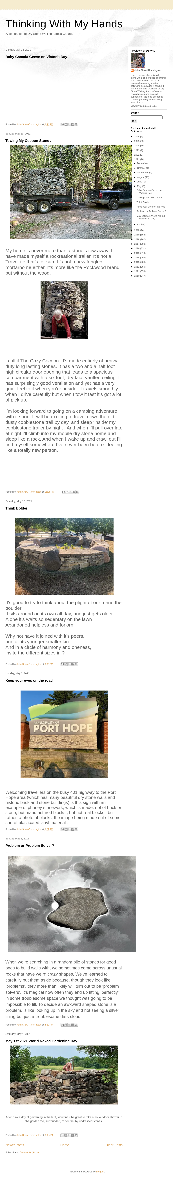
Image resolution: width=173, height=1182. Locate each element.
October (141, 168)
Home (64, 1145)
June (140, 181)
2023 (137, 150)
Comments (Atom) (29, 1152)
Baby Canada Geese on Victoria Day (36, 57)
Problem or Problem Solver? (29, 846)
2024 (137, 145)
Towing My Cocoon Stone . (28, 141)
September (143, 172)
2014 (137, 257)
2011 (137, 271)
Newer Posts (14, 1145)
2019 (137, 234)
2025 (137, 141)
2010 (137, 275)
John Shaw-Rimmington (147, 70)
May (139, 186)
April (140, 224)
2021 (137, 159)
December (143, 163)
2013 (137, 262)
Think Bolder (16, 508)
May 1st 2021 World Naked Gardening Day (41, 1041)
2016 (137, 248)
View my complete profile (144, 106)
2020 (137, 230)
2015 (137, 253)
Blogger (100, 1171)
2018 (137, 239)
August (141, 177)
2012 (137, 266)
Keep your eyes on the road (29, 680)
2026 (137, 136)
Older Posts (114, 1145)
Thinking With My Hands (64, 24)
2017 (137, 243)
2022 (137, 154)
